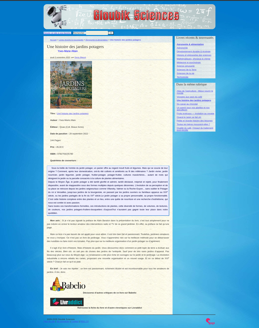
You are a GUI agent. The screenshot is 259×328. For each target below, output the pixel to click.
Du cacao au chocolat (187, 104)
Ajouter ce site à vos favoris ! (57, 33)
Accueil (53, 40)
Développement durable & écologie (193, 51)
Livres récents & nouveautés (71, 40)
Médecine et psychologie (189, 62)
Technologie (182, 77)
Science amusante (186, 66)
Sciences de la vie (185, 73)
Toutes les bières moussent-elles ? (193, 124)
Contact (75, 321)
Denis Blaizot (80, 57)
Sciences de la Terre (186, 69)
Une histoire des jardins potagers (73, 113)
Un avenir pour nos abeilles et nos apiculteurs (193, 108)
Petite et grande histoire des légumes (195, 120)
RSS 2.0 (84, 321)
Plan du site (49, 321)
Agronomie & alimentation (96, 40)
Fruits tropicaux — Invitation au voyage (195, 113)
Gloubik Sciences (155, 13)
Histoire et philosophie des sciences (194, 55)
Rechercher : (79, 33)
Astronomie (182, 48)
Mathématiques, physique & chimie (193, 59)
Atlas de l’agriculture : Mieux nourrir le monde (195, 92)
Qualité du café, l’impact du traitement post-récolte (195, 129)
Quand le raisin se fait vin (189, 117)
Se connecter (63, 321)
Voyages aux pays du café (189, 97)
